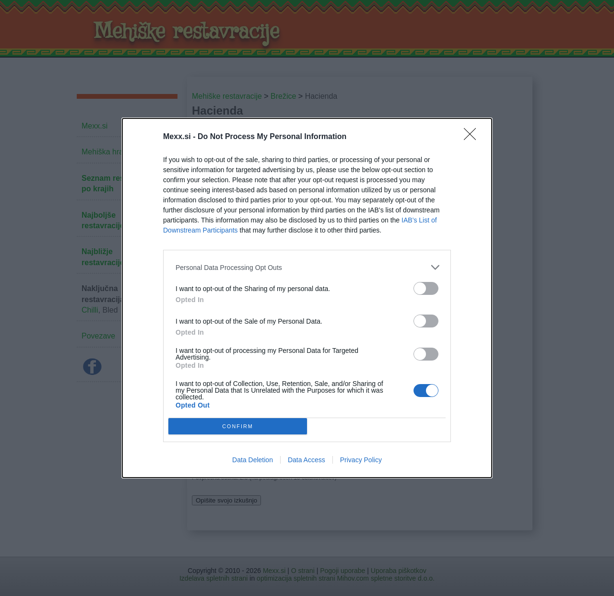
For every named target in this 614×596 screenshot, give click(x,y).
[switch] (425, 288)
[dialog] (307, 298)
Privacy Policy (361, 460)
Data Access (306, 460)
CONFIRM (238, 426)
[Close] (473, 137)
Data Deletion (252, 460)
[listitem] (307, 267)
